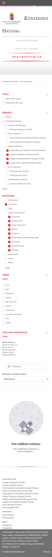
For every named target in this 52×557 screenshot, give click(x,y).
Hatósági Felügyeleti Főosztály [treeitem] (13, 482)
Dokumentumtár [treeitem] (8, 515)
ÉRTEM (46, 552)
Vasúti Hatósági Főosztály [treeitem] (11, 505)
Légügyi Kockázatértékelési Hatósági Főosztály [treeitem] (19, 499)
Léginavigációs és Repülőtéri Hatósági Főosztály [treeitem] (20, 494)
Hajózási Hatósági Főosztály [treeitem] (12, 485)
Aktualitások (27, 49)
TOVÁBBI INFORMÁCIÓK (13, 552)
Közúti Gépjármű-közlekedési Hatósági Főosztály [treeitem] (20, 488)
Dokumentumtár (27, 57)
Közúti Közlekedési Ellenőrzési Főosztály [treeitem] (17, 491)
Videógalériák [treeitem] (7, 528)
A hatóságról (27, 41)
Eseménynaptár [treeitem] (8, 518)
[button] (26, 93)
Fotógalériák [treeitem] (6, 525)
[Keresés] (9, 366)
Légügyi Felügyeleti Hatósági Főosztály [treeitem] (16, 496)
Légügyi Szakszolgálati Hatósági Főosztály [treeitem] (18, 502)
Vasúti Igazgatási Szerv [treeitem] (11, 507)
